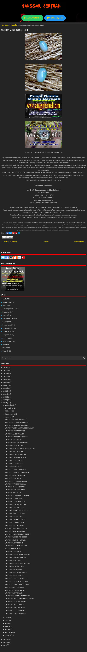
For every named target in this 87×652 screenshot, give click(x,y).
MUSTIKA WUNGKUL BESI (15, 490)
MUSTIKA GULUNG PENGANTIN (17, 472)
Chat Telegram (55, 18)
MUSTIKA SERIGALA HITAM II (16, 572)
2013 (5, 639)
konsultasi (6, 312)
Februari (8, 632)
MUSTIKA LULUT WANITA (14, 590)
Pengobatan (6, 335)
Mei (6, 623)
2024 (5, 373)
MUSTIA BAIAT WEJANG (14, 569)
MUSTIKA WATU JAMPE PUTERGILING (19, 599)
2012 (5, 642)
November (9, 408)
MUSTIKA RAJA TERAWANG (15, 611)
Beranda (5, 25)
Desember (9, 405)
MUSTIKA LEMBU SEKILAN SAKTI (17, 510)
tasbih (4, 348)
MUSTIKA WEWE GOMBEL (15, 531)
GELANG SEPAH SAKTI (13, 549)
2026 (5, 367)
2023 (5, 376)
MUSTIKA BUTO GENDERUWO (16, 437)
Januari (8, 635)
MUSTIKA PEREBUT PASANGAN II (17, 581)
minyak (5, 315)
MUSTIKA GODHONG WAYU (15, 608)
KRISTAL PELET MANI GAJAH (16, 528)
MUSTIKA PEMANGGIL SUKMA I (17, 496)
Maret (7, 629)
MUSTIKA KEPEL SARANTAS (15, 613)
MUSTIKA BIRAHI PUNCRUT (15, 457)
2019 (5, 388)
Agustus (8, 417)
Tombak (5, 351)
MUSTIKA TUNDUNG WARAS (15, 484)
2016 (5, 397)
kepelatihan (6, 302)
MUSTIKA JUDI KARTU (13, 560)
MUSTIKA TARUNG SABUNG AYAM (17, 555)
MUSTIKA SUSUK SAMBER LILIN (14, 30)
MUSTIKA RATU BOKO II (14, 543)
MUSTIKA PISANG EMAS (14, 499)
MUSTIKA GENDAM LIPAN (14, 566)
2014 (5, 403)
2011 (5, 645)
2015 (5, 400)
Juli (6, 618)
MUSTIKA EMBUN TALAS (14, 525)
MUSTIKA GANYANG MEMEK (15, 454)
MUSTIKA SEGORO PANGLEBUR (16, 443)
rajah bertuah (7, 341)
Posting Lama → (80, 242)
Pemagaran (6, 325)
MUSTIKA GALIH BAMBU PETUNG (17, 563)
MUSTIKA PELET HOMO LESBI (16, 578)
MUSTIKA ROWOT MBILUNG (15, 469)
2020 (5, 385)
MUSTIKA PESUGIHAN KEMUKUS (17, 596)
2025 (5, 370)
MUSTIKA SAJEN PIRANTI (14, 434)
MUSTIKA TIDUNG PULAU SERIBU (18, 534)
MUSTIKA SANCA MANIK (14, 446)
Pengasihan (14, 25)
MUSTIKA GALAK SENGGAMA (16, 602)
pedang (5, 322)
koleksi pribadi (7, 309)
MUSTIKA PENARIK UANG (14, 522)
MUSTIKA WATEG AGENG (14, 605)
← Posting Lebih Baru (9, 242)
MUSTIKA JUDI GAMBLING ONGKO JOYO (20, 448)
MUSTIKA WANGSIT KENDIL (15, 557)
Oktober (8, 411)
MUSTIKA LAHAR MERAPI (14, 507)
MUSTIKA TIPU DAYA (13, 478)
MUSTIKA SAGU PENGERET (15, 587)
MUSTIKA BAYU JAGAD (13, 552)
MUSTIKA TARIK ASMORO (14, 575)
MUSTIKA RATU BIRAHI (13, 593)
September (9, 414)
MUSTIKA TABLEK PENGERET (16, 537)
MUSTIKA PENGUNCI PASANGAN (17, 584)
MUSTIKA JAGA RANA (13, 440)
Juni (7, 620)
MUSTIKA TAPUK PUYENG (15, 431)
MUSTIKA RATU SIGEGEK (14, 463)
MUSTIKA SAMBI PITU (13, 466)
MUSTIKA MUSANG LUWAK (15, 540)
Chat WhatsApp (32, 18)
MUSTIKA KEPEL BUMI (13, 516)
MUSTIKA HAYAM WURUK (15, 451)
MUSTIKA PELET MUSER (14, 460)
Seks (4, 344)
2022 (5, 379)
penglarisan (6, 331)
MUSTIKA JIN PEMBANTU (15, 487)
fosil (4, 299)
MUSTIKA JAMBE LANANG (15, 475)
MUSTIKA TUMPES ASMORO (15, 519)
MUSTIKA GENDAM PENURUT (16, 504)
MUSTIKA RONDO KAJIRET (15, 513)
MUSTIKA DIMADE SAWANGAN (16, 425)
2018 (5, 391)
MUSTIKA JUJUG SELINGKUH (16, 481)
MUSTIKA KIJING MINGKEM (15, 502)
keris (4, 305)
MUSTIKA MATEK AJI (13, 493)
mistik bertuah (7, 318)
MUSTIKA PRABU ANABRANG (16, 546)
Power (4, 338)
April (7, 626)
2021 (5, 382)
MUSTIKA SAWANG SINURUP (16, 419)
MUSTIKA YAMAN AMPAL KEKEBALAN (19, 428)
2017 (5, 394)
